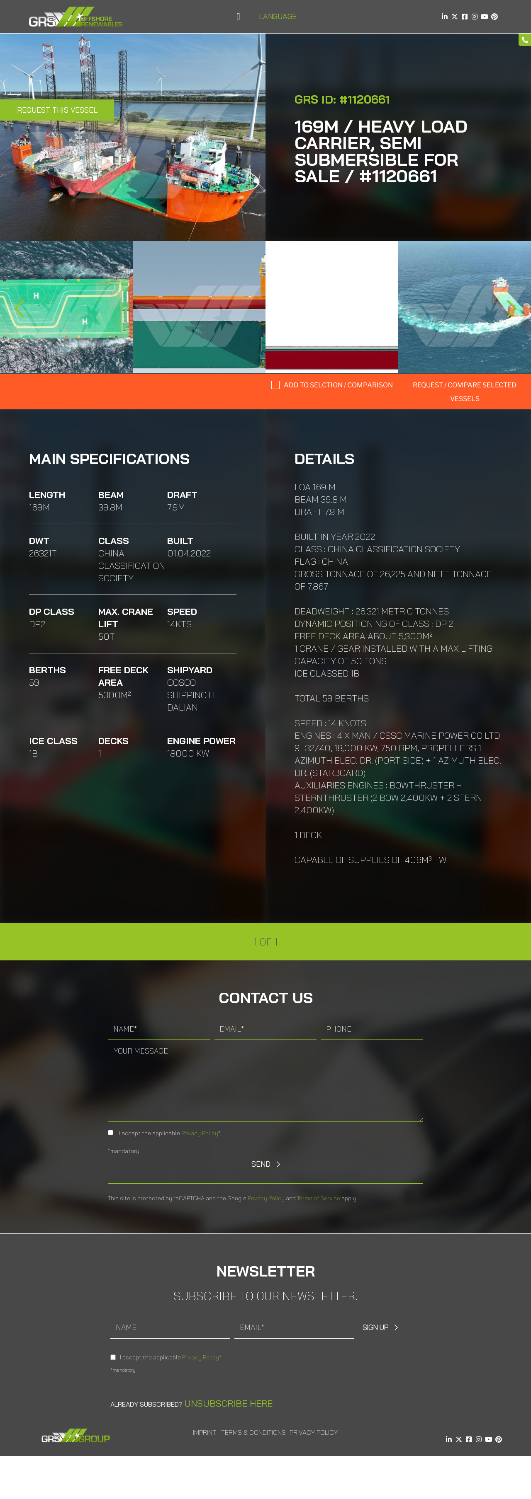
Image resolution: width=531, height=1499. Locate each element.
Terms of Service (318, 1198)
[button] (238, 17)
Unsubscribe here (228, 1403)
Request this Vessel (57, 110)
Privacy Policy (199, 1133)
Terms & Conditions (253, 1432)
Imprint (204, 1432)
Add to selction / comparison (338, 385)
